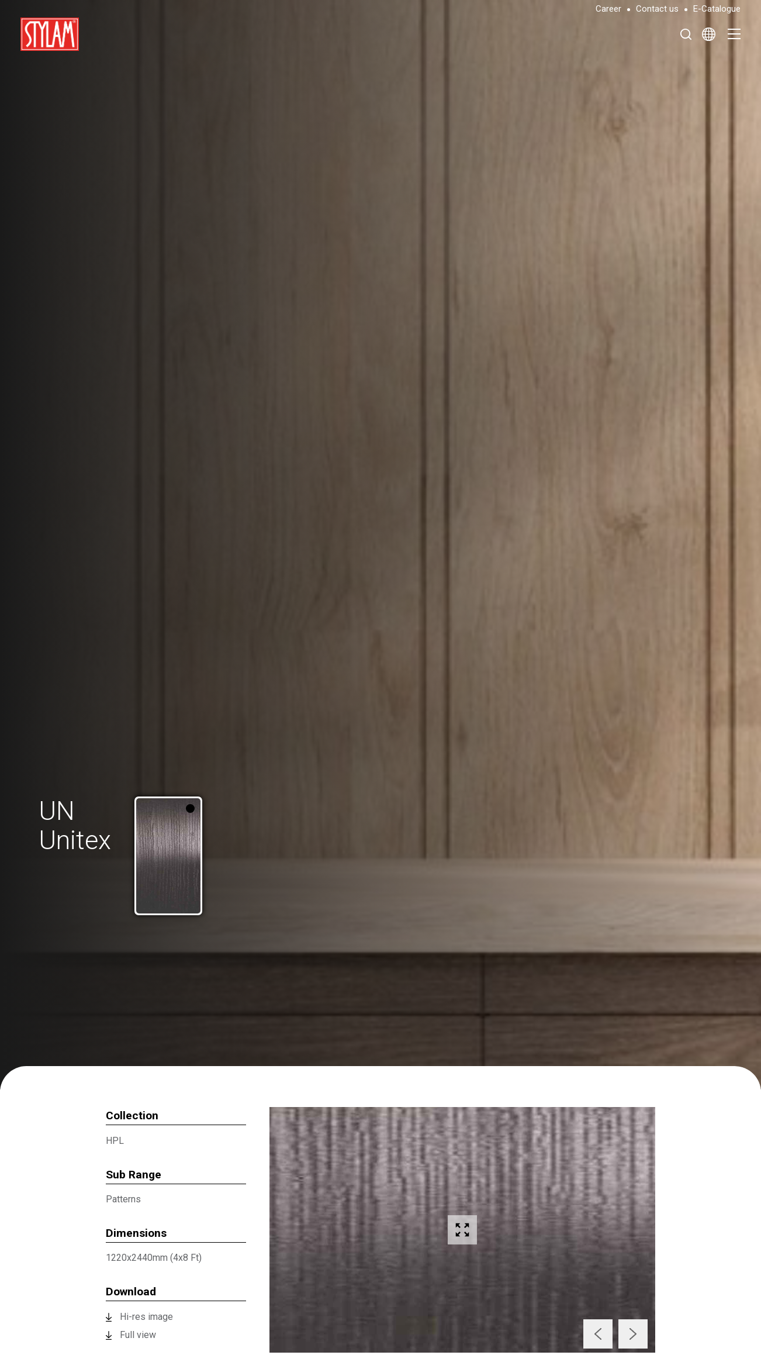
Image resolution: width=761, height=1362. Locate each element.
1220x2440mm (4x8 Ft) (154, 1257)
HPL (115, 1140)
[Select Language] (708, 34)
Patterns (123, 1199)
